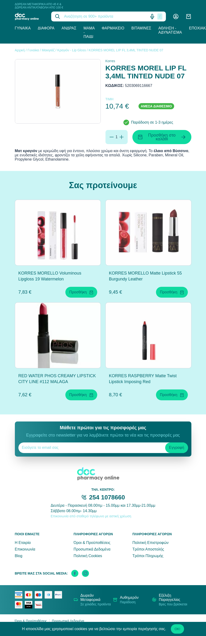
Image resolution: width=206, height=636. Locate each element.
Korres (110, 61)
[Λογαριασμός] (176, 16)
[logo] (29, 16)
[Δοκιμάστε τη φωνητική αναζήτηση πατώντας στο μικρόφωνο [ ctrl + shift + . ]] (152, 16)
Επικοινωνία (25, 549)
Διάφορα (46, 28)
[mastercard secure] (20, 604)
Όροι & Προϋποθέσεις (92, 543)
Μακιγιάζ (48, 50)
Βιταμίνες (141, 28)
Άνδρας (69, 28)
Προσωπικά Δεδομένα (92, 549)
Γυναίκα (23, 28)
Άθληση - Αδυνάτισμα (170, 30)
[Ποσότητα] (116, 137)
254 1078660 (107, 497)
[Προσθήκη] (121, 137)
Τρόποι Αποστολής (148, 549)
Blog (18, 556)
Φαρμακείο (113, 28)
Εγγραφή (176, 448)
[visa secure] (30, 604)
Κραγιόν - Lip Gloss (71, 50)
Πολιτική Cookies (88, 556)
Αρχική (20, 50)
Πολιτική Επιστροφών (150, 543)
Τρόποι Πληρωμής (147, 556)
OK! (177, 629)
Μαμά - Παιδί (89, 32)
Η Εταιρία (23, 543)
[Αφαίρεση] (111, 137)
